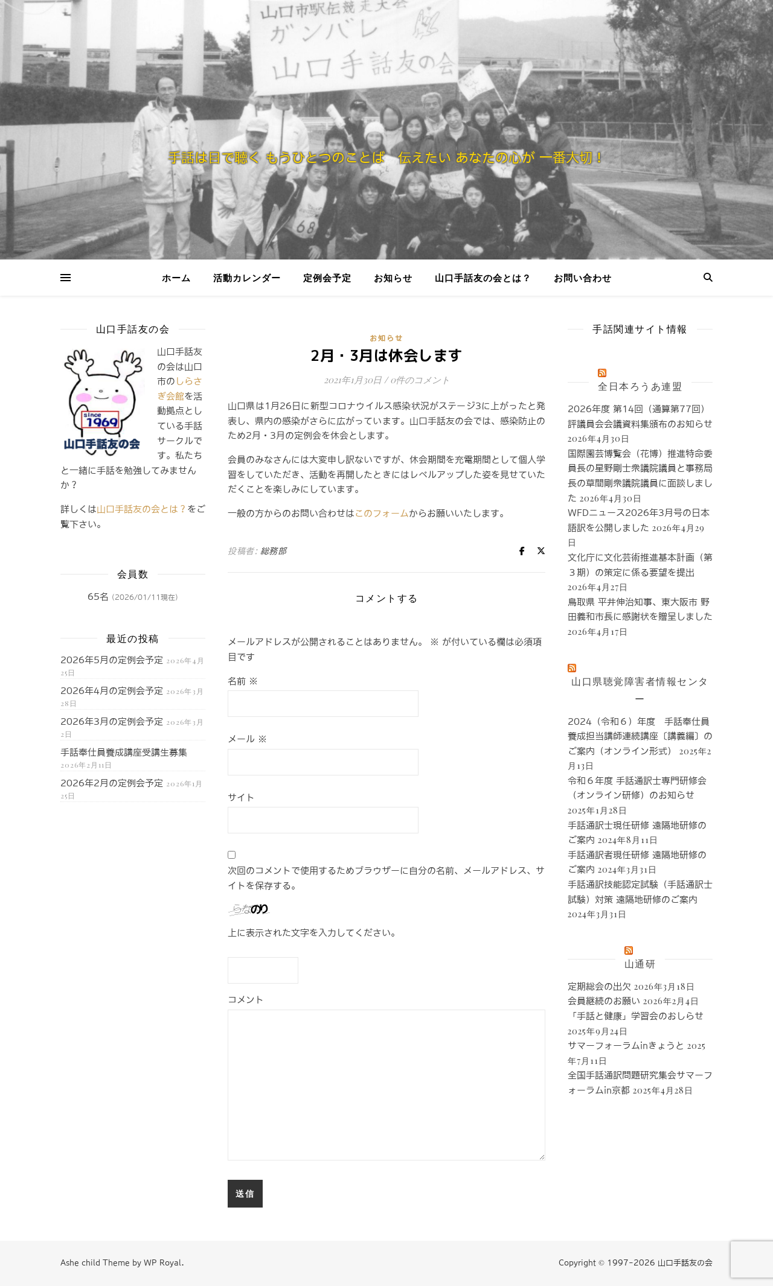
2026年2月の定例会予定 (111, 783)
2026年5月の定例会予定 (111, 659)
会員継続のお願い (604, 1000)
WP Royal (162, 1263)
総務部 (273, 551)
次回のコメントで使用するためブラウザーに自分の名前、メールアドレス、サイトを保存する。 (386, 878)
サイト (241, 797)
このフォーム (381, 513)
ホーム (176, 278)
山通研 (640, 963)
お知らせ (393, 278)
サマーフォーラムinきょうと (626, 1045)
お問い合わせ (583, 278)
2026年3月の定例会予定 (111, 721)
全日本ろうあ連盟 (640, 386)
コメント (246, 999)
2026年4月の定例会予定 (111, 690)
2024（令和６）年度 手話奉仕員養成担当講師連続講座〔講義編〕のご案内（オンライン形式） (640, 736)
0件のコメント (420, 380)
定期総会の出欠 (599, 986)
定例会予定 (327, 278)
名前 (243, 681)
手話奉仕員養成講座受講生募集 (123, 752)
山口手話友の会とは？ (483, 278)
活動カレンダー (247, 278)
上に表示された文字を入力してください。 (314, 932)
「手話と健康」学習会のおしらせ (636, 1015)
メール (247, 738)
